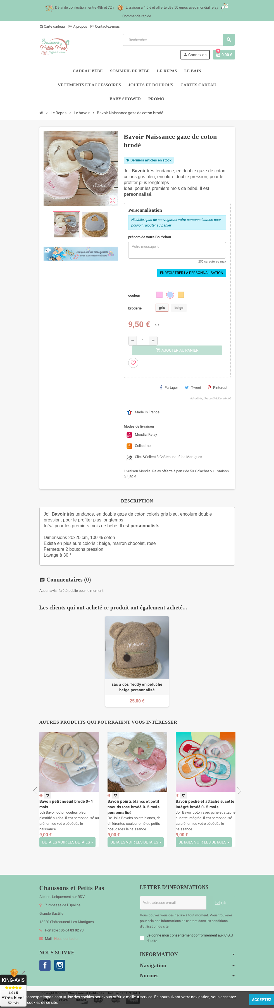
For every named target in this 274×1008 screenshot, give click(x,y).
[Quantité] (143, 340)
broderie (135, 308)
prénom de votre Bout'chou (149, 237)
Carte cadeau (52, 26)
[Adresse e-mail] (173, 903)
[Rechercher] (179, 40)
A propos (77, 26)
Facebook (45, 965)
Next (237, 790)
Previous (36, 790)
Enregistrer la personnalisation (191, 273)
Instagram (59, 965)
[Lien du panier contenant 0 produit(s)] (224, 54)
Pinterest (217, 387)
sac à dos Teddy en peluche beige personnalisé (137, 687)
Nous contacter (66, 938)
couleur (134, 295)
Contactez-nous (105, 26)
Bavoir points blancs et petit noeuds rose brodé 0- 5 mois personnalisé (134, 807)
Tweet (193, 387)
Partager (169, 387)
